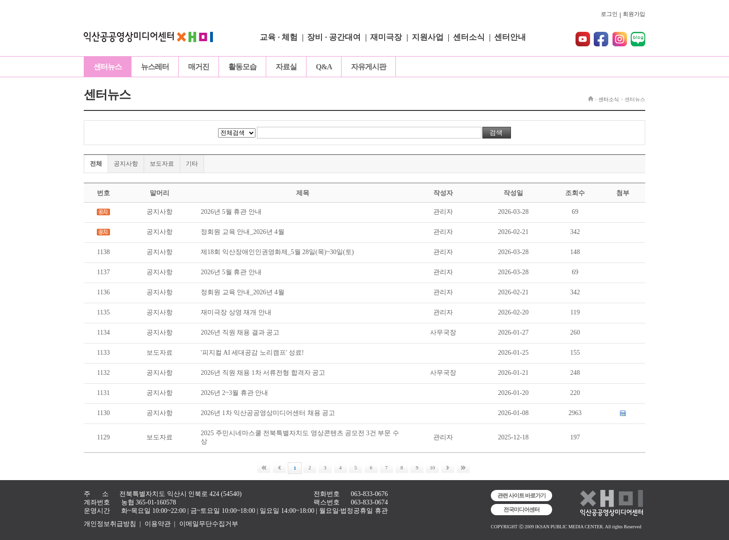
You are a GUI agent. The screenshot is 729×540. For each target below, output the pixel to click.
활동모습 (242, 67)
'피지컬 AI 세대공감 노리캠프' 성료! (252, 352)
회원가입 (634, 14)
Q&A (324, 67)
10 (432, 467)
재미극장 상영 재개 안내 (236, 312)
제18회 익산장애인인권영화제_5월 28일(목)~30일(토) (277, 251)
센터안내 (510, 37)
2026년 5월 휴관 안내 (231, 211)
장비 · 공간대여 (334, 37)
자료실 (286, 67)
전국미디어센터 (521, 509)
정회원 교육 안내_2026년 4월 (242, 231)
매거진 (198, 67)
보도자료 (162, 163)
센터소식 (469, 37)
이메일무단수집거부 (208, 523)
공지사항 (126, 163)
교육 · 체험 (279, 37)
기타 (192, 163)
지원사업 (428, 37)
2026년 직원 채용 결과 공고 (240, 332)
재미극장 (386, 37)
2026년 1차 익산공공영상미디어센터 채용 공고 (268, 412)
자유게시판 (368, 67)
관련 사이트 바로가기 (521, 495)
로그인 (609, 14)
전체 (96, 163)
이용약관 (158, 523)
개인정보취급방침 (110, 523)
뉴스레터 (155, 67)
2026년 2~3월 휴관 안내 (234, 392)
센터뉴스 (108, 67)
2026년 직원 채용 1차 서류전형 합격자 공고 (263, 372)
